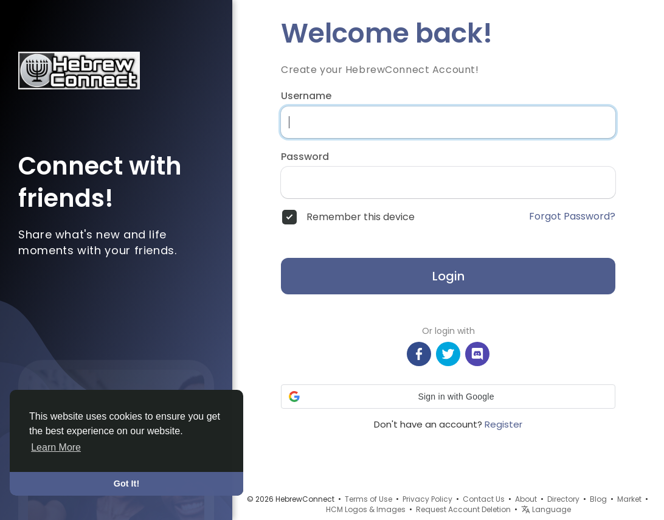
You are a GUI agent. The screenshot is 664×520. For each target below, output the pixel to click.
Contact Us (484, 499)
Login (448, 276)
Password (305, 157)
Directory (563, 499)
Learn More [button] (56, 447)
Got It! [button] (126, 483)
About (526, 499)
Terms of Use (368, 499)
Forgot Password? (572, 216)
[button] (448, 396)
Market (629, 499)
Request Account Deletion (463, 509)
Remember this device (360, 217)
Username (306, 96)
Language (546, 509)
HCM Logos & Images (366, 509)
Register (503, 424)
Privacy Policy (427, 499)
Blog (598, 499)
